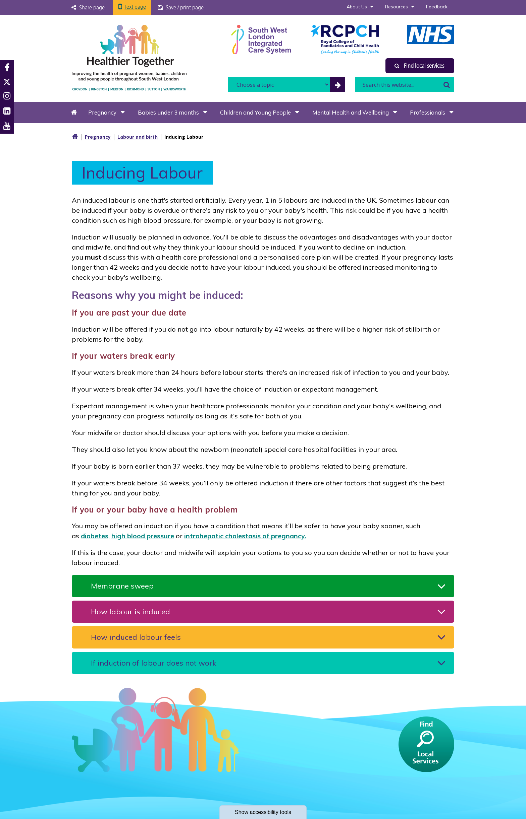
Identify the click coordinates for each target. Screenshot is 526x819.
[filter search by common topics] (279, 84)
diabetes (94, 536)
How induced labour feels (136, 637)
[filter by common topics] (337, 84)
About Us (357, 7)
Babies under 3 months (168, 112)
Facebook (7, 68)
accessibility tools (263, 812)
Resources (396, 7)
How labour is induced (130, 611)
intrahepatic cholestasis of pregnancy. (245, 536)
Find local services (419, 65)
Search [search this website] (446, 84)
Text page (135, 6)
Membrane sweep (122, 586)
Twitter (6, 82)
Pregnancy (102, 112)
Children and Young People (255, 112)
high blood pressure (142, 536)
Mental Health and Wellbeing (350, 112)
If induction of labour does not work (153, 663)
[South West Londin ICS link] (261, 39)
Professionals (427, 112)
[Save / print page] (181, 7)
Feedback (437, 7)
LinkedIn (6, 111)
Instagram (6, 96)
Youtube (6, 126)
